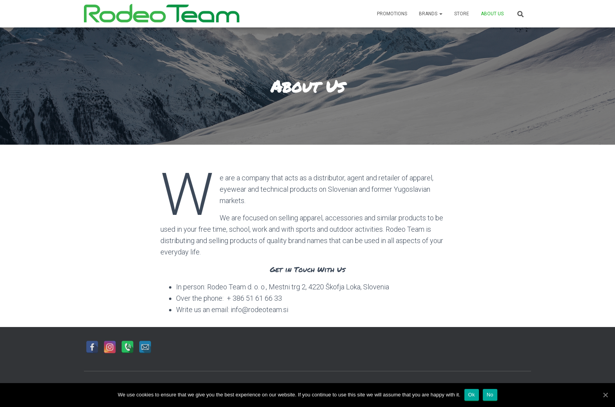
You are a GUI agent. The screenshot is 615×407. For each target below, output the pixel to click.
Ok (471, 395)
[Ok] (605, 395)
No (490, 395)
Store (461, 13)
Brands (430, 13)
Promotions (392, 13)
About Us (492, 13)
